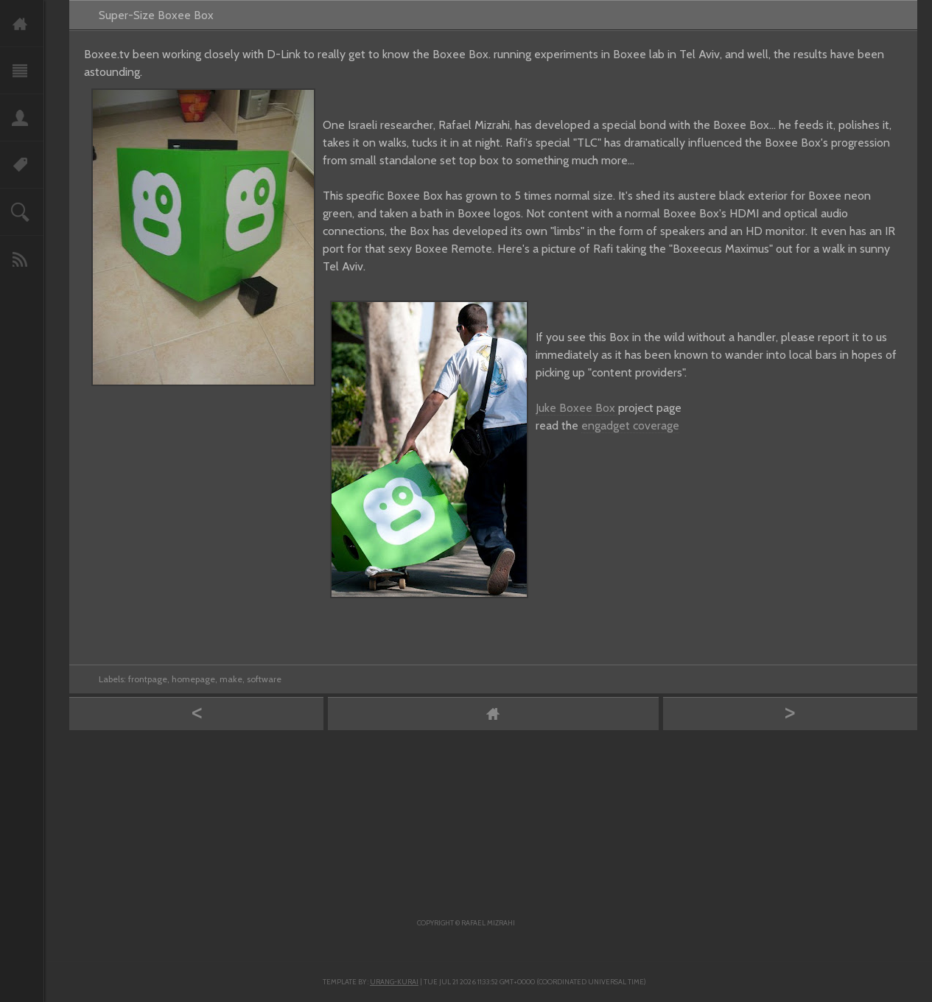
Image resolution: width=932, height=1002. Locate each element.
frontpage (147, 678)
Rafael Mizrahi (488, 923)
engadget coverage (630, 425)
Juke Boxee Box (577, 408)
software (264, 678)
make (231, 678)
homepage (193, 678)
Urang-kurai (394, 982)
